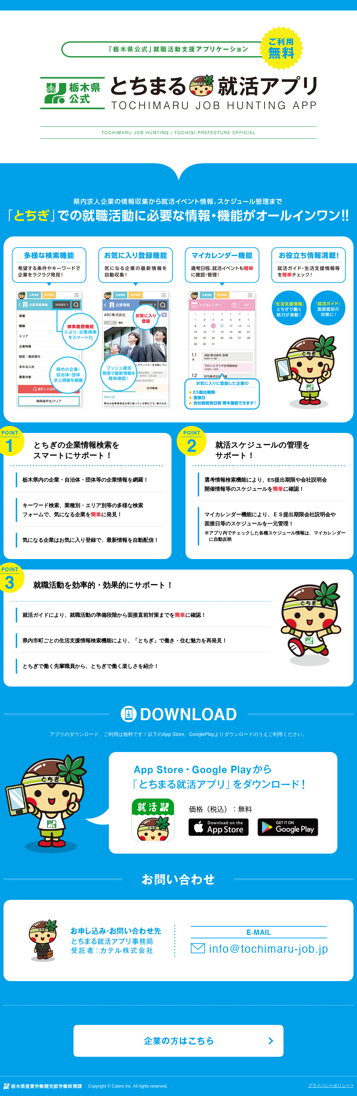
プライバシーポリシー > (331, 1085)
